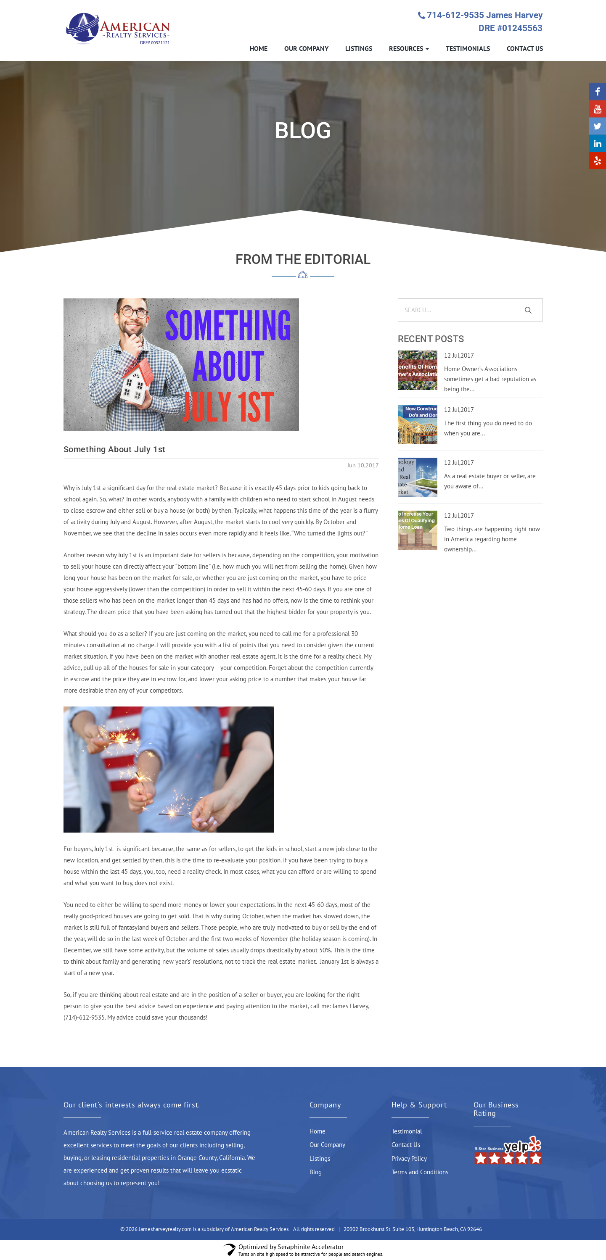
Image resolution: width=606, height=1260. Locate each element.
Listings (320, 1158)
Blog (316, 1172)
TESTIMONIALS (468, 48)
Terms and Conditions (420, 1172)
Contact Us (406, 1145)
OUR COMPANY (306, 48)
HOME (258, 48)
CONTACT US (525, 48)
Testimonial (407, 1131)
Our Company (327, 1145)
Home (317, 1131)
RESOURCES (409, 48)
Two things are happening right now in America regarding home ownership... (492, 539)
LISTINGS (358, 48)
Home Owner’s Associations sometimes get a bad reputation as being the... (490, 379)
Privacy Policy (409, 1158)
